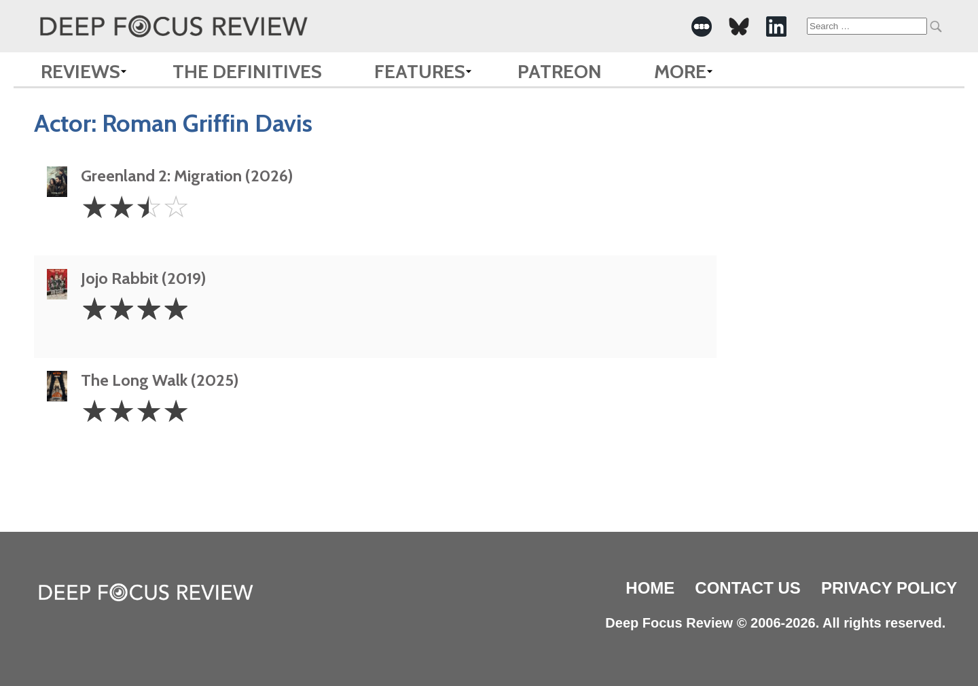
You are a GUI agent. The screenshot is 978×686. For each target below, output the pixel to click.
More (680, 71)
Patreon (560, 71)
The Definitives (247, 71)
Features (419, 71)
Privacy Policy (889, 588)
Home (650, 588)
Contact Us (748, 588)
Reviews (80, 71)
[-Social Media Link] (701, 26)
